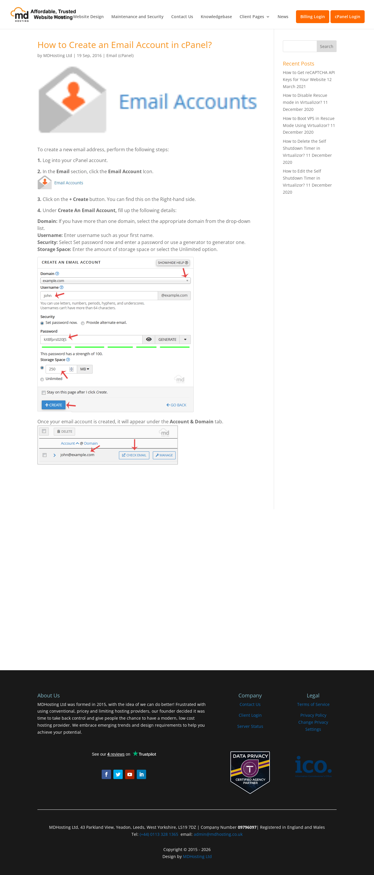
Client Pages (252, 17)
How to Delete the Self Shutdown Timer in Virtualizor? (304, 148)
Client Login (250, 715)
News (283, 17)
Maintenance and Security (137, 17)
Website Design (88, 17)
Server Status (250, 726)
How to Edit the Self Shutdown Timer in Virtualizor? (302, 178)
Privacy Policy (313, 715)
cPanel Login (347, 16)
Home (59, 17)
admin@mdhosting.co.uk (218, 834)
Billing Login (312, 16)
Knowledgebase (216, 17)
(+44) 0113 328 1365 (159, 834)
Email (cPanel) (120, 55)
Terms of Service (313, 704)
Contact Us (182, 17)
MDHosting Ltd (57, 55)
